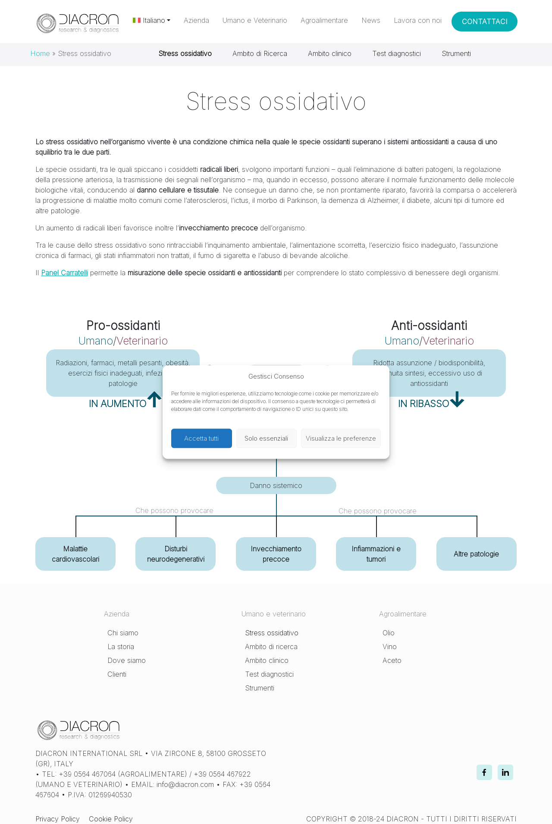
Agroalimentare (324, 20)
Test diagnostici (396, 53)
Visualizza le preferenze (341, 438)
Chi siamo (122, 632)
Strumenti (456, 53)
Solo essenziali (266, 438)
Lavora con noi (418, 20)
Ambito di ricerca (271, 646)
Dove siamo (126, 660)
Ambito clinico (329, 53)
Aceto (392, 660)
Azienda (196, 20)
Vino (390, 646)
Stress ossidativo (271, 632)
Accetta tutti (201, 438)
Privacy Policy (57, 819)
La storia (120, 646)
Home (40, 53)
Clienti (116, 674)
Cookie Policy (111, 819)
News (370, 20)
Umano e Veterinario (255, 20)
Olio (389, 632)
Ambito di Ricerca (259, 53)
